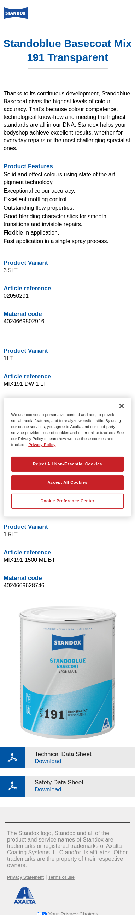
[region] (68, 457)
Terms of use (61, 877)
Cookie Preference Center (68, 501)
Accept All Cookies (68, 482)
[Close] (121, 406)
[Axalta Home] (16, 16)
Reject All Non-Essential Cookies (67, 464)
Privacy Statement (25, 877)
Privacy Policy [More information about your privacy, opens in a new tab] (41, 445)
